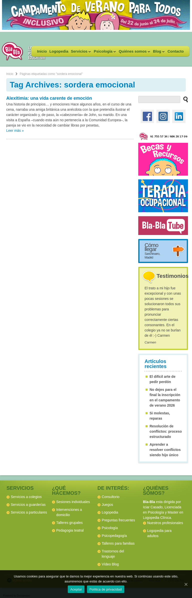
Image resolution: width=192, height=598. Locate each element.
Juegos (107, 505)
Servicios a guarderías (28, 505)
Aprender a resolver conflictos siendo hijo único (165, 449)
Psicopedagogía (114, 536)
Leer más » (15, 131)
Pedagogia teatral (70, 530)
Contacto (176, 51)
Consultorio (111, 497)
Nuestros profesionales (165, 523)
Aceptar (76, 589)
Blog (158, 52)
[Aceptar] (185, 584)
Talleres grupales (69, 523)
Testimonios (172, 276)
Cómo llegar (152, 250)
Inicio (42, 51)
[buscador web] (159, 99)
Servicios (80, 52)
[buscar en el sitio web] (184, 99)
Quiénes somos (134, 52)
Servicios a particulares (29, 512)
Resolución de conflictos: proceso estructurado (166, 431)
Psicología (104, 52)
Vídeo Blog (110, 564)
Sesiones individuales (73, 502)
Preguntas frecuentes (118, 520)
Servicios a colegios (26, 497)
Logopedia (58, 51)
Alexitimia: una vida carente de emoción (49, 98)
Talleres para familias (118, 543)
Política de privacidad (106, 589)
